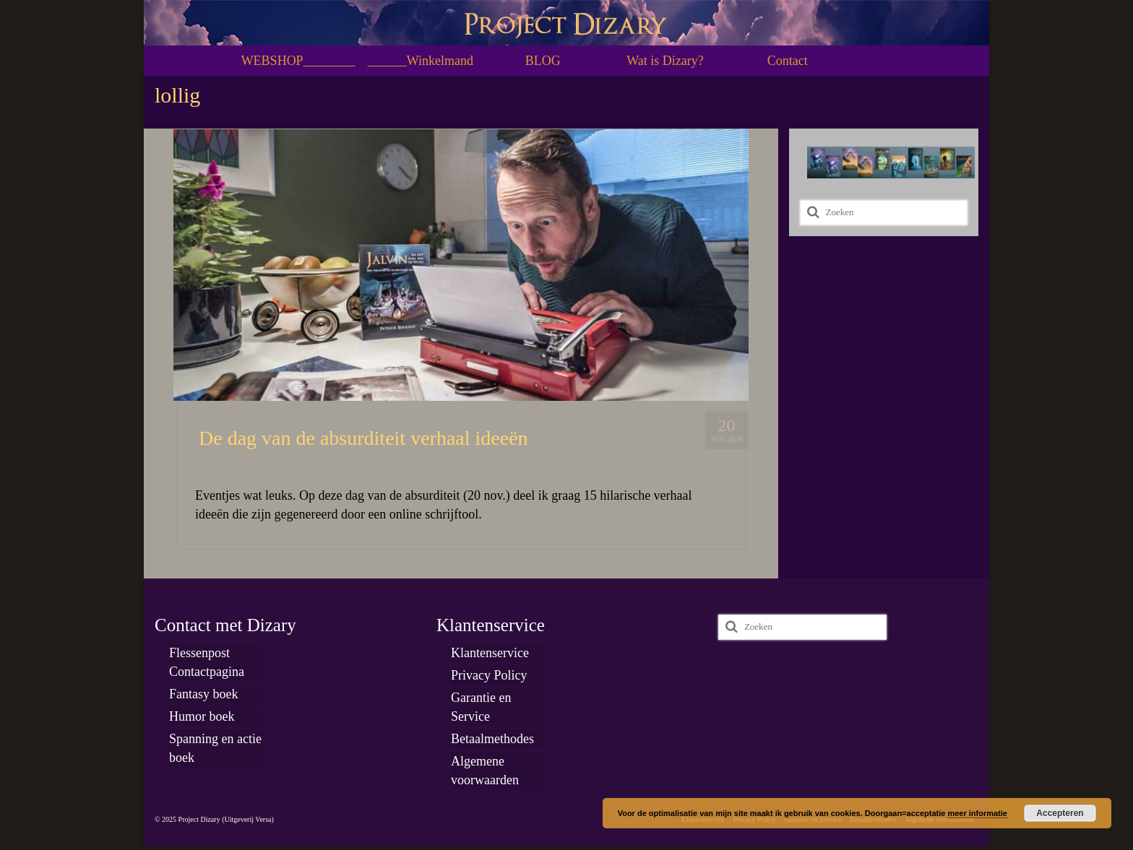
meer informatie (977, 813)
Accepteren (1059, 813)
